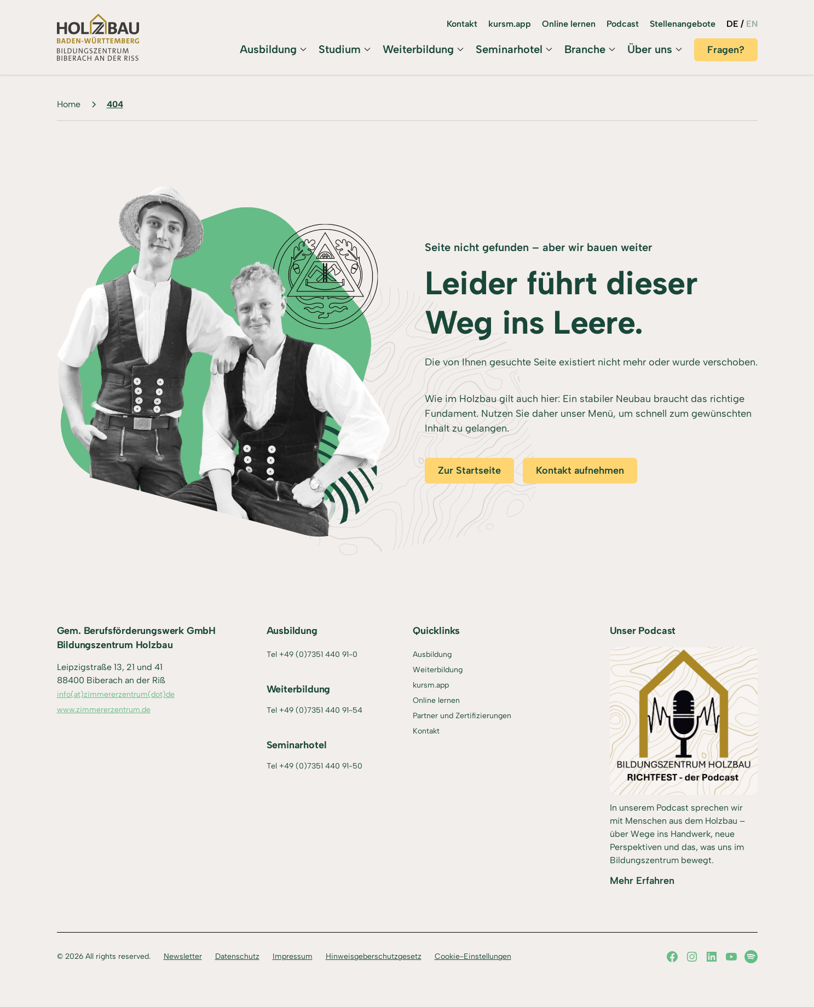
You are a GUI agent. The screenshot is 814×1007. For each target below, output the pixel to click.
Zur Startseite (469, 470)
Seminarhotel (509, 49)
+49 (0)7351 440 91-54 (320, 710)
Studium (340, 49)
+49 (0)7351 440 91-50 (320, 766)
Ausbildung (268, 49)
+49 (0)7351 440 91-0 (318, 654)
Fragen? (725, 50)
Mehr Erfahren (642, 881)
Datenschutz (237, 956)
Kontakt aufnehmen (580, 470)
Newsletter (183, 956)
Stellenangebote (682, 24)
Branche (584, 49)
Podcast (623, 24)
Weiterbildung (418, 49)
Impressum (293, 956)
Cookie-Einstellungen (473, 956)
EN (752, 24)
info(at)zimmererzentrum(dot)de (116, 694)
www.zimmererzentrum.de (104, 709)
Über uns (649, 49)
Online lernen (569, 24)
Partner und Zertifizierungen (462, 715)
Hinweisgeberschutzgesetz (374, 956)
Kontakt (462, 24)
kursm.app (509, 24)
